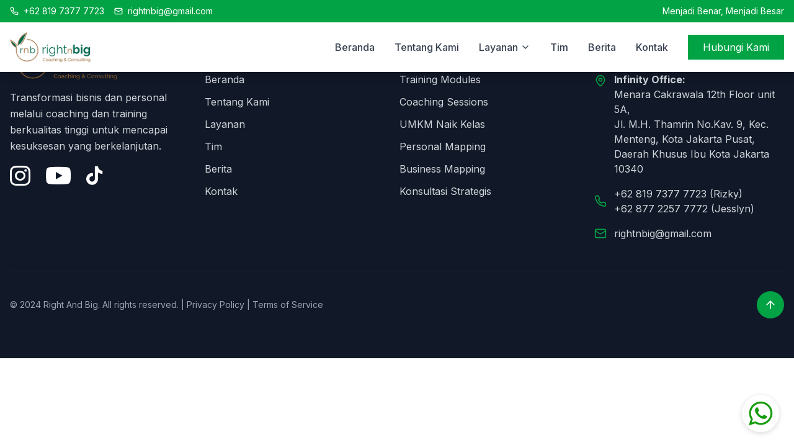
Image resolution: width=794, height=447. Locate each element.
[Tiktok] (94, 175)
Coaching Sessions (443, 102)
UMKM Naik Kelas (442, 124)
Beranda (355, 47)
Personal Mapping (442, 146)
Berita (602, 47)
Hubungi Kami (736, 47)
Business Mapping (442, 169)
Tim (559, 47)
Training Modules (440, 79)
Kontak (652, 47)
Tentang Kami (427, 47)
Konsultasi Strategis (445, 191)
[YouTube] (58, 175)
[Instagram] (20, 175)
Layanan (225, 124)
